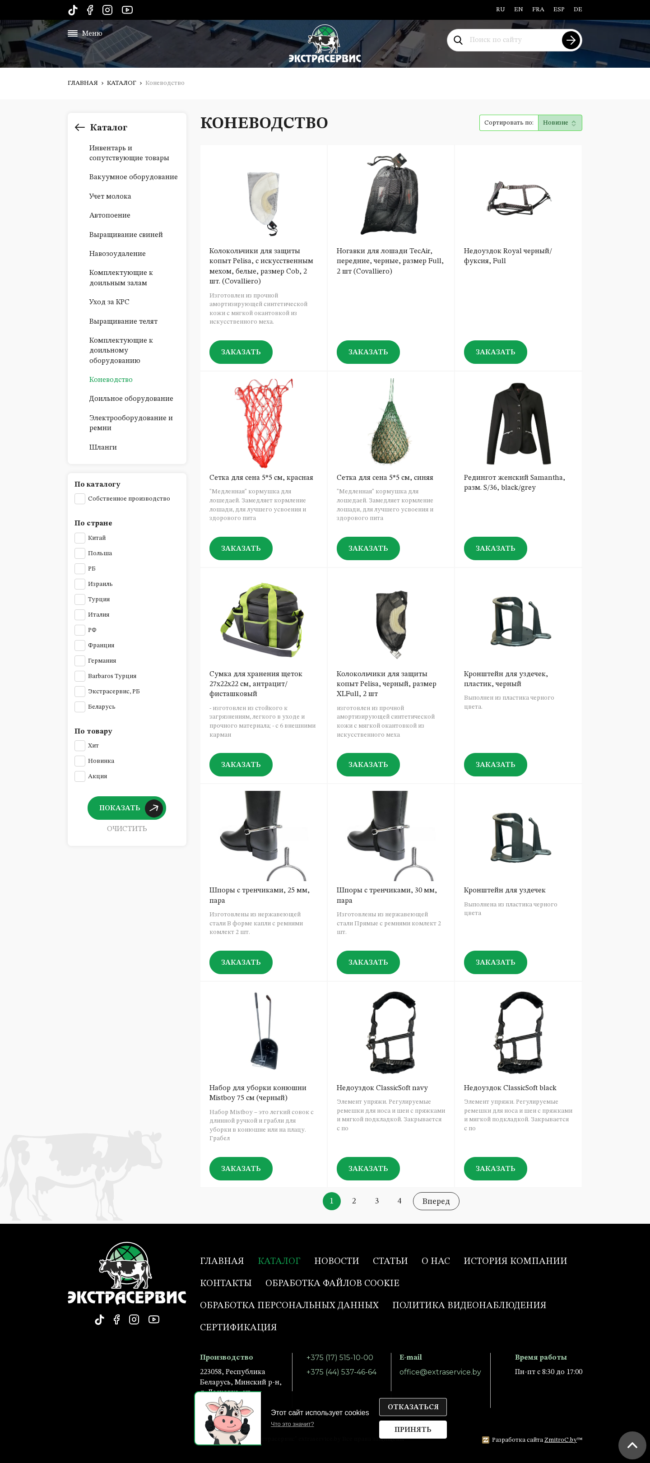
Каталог (121, 83)
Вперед (436, 1202)
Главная (83, 83)
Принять (413, 1430)
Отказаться (413, 1407)
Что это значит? (292, 1424)
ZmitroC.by (560, 1440)
